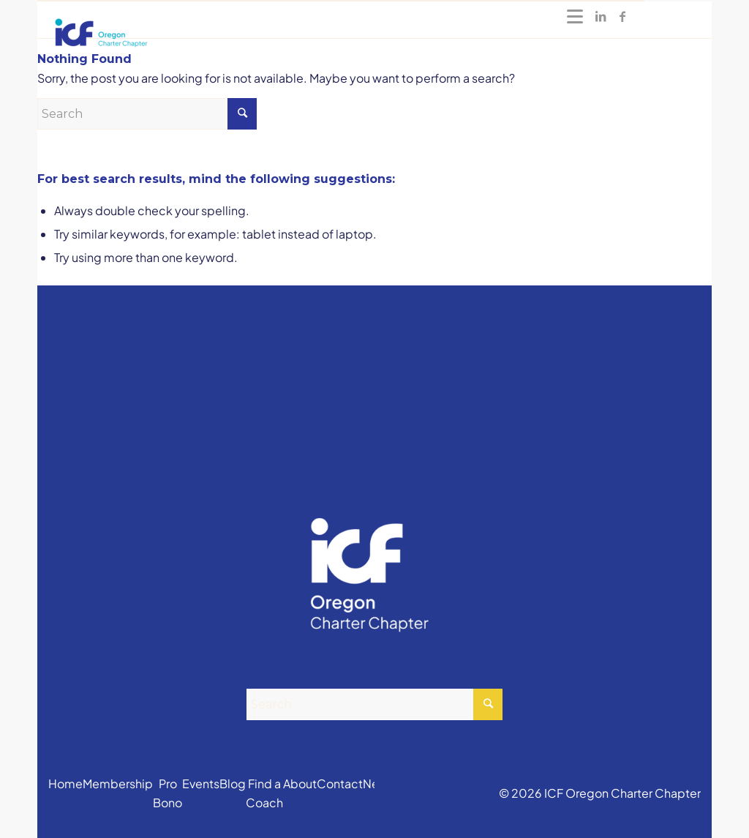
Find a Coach (264, 793)
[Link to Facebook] (622, 16)
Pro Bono (167, 793)
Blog (232, 783)
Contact (340, 783)
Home (65, 783)
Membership (118, 783)
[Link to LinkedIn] (600, 16)
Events (200, 783)
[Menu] (574, 16)
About (300, 783)
